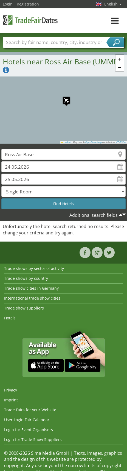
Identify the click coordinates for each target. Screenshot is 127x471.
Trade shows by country (26, 278)
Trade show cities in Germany (31, 288)
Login (8, 4)
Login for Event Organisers (28, 429)
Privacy (10, 390)
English (113, 4)
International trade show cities (32, 298)
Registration (28, 4)
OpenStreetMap (93, 142)
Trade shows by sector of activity (34, 268)
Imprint (11, 399)
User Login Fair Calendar (26, 419)
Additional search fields (93, 215)
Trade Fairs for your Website (30, 409)
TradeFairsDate (30, 20)
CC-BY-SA (121, 142)
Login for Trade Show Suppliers (33, 439)
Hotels (10, 318)
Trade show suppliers (24, 308)
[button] (63, 97)
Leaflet (66, 142)
